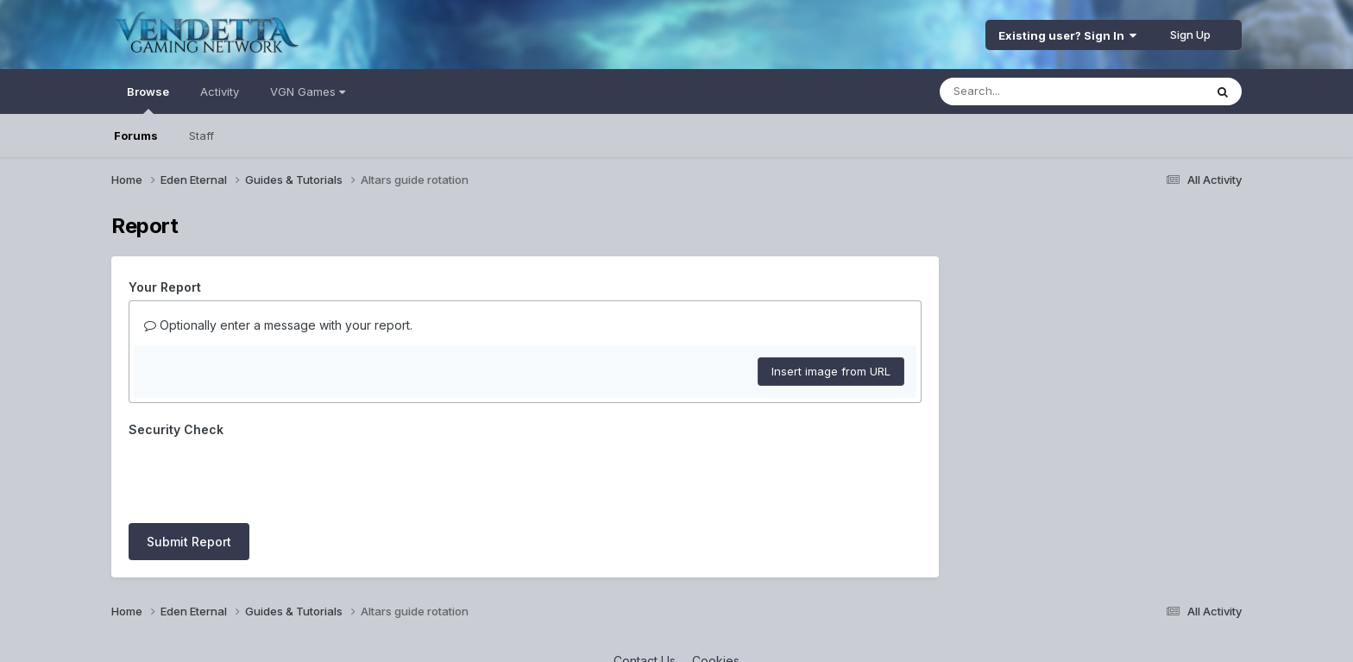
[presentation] (260, 476)
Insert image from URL (830, 371)
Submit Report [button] (189, 541)
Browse (148, 99)
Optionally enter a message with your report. (278, 325)
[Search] (1025, 91)
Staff (201, 135)
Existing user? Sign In (1067, 35)
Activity (219, 91)
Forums (136, 135)
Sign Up (1190, 34)
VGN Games (307, 91)
